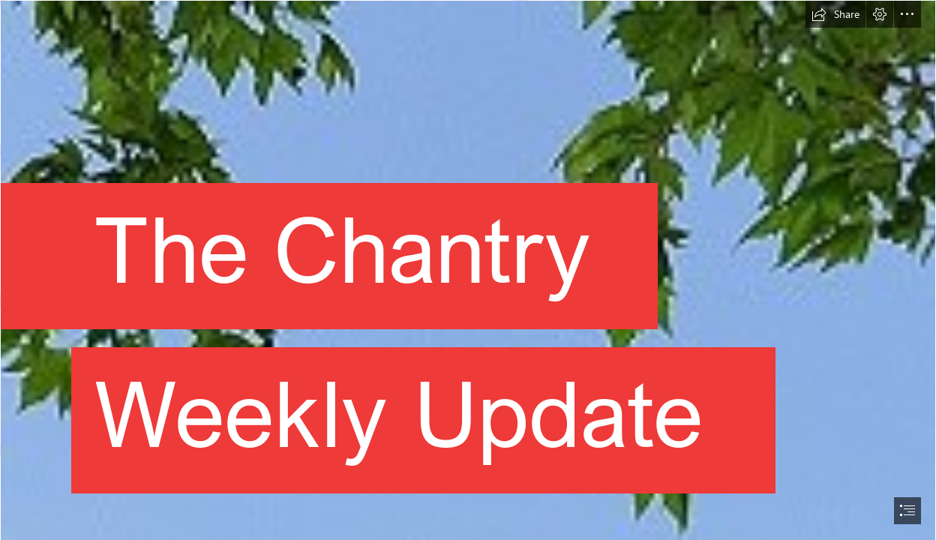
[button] (836, 14)
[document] (468, 270)
